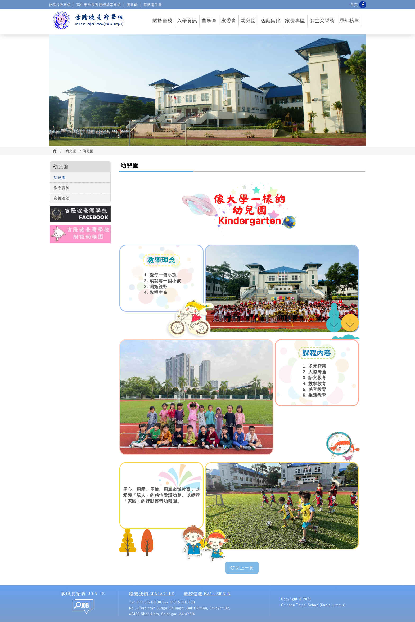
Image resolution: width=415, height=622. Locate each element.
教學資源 (62, 187)
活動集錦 (270, 20)
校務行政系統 (60, 5)
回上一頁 (242, 567)
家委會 (228, 20)
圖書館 (132, 5)
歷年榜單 (349, 20)
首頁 (354, 5)
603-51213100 (149, 602)
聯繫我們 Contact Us (151, 594)
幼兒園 (248, 20)
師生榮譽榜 (322, 20)
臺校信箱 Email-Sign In (207, 594)
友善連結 (62, 198)
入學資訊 (187, 20)
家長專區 (295, 20)
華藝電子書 (152, 5)
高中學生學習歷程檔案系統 (98, 5)
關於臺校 (162, 20)
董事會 (209, 20)
